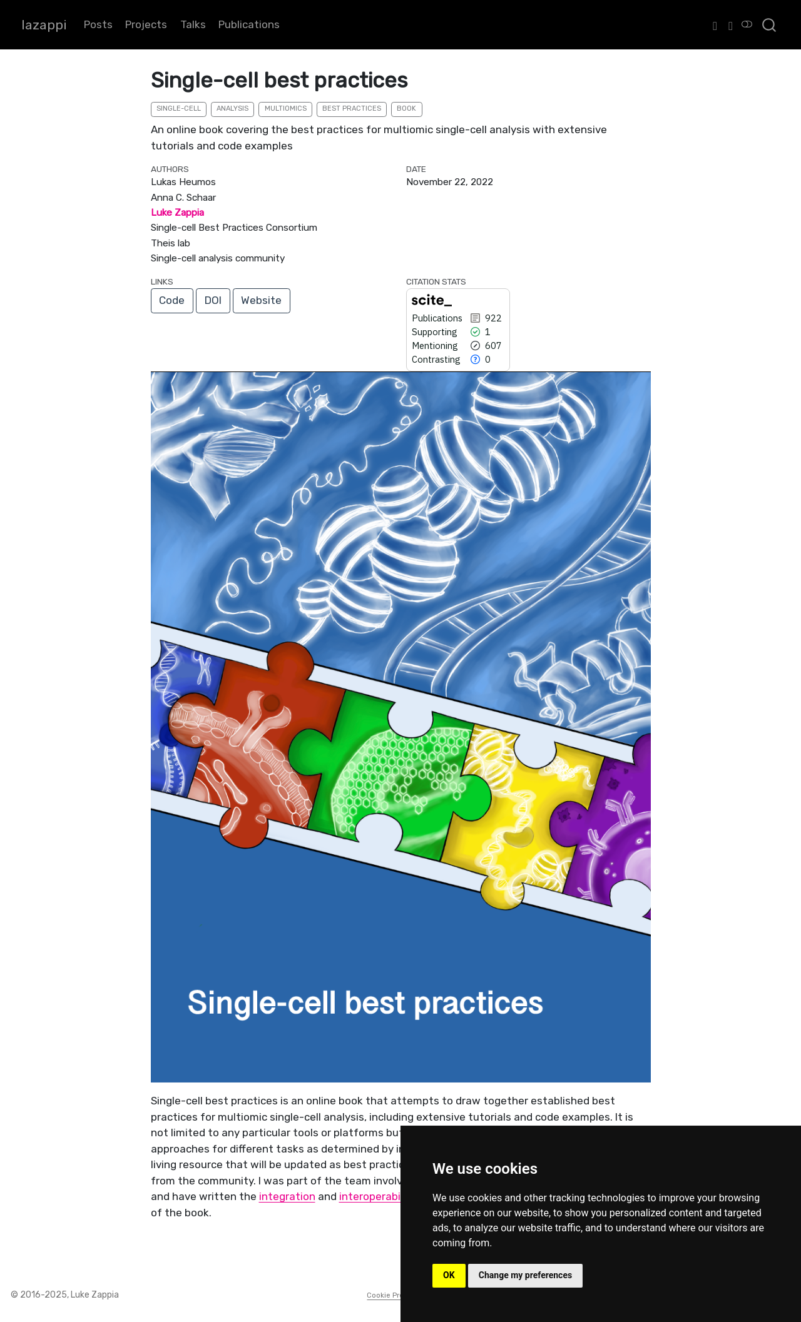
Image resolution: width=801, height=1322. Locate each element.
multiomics (286, 108)
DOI (213, 300)
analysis (232, 108)
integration (287, 1196)
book (406, 108)
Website (261, 300)
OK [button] (449, 1275)
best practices (351, 108)
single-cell (178, 108)
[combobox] (769, 25)
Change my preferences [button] (525, 1275)
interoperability (377, 1196)
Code (172, 300)
